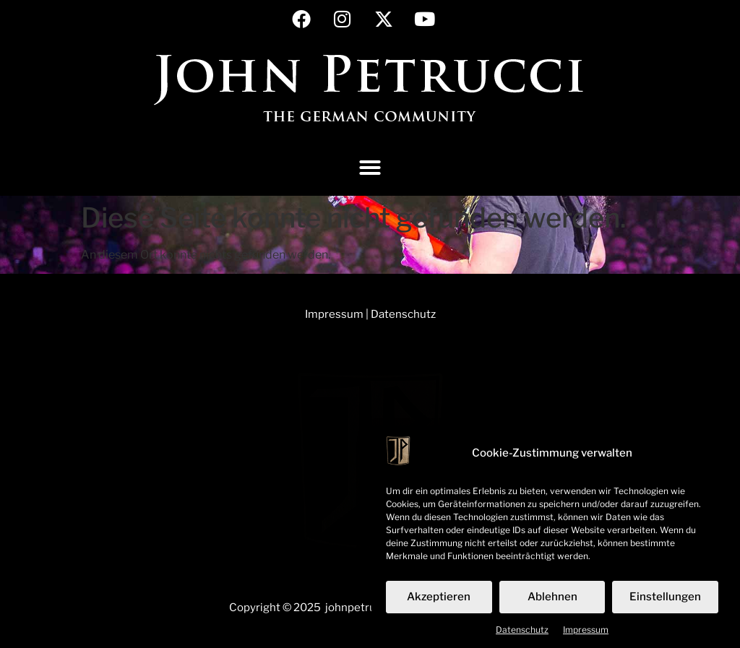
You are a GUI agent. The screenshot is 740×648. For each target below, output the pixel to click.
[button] (370, 167)
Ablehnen (552, 601)
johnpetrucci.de (365, 607)
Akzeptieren (438, 601)
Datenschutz (522, 633)
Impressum (585, 633)
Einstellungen (665, 601)
